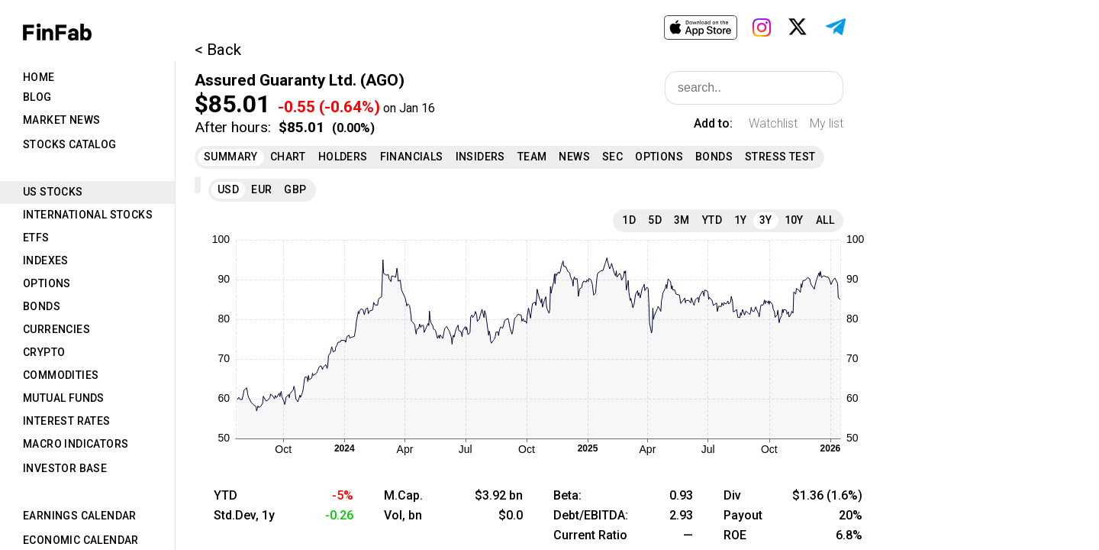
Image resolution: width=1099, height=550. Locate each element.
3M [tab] (682, 220)
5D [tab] (655, 220)
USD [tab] (228, 189)
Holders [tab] (343, 156)
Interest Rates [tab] (67, 421)
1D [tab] (629, 220)
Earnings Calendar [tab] (80, 516)
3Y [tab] (765, 220)
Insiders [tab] (480, 156)
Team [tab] (532, 156)
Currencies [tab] (56, 329)
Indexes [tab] (46, 260)
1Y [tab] (740, 220)
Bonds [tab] (41, 306)
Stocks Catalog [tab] (70, 144)
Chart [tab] (288, 156)
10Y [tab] (794, 220)
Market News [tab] (61, 120)
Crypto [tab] (44, 352)
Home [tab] (39, 77)
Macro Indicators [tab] (75, 444)
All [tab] (825, 220)
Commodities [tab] (60, 375)
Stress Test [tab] (780, 156)
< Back (218, 49)
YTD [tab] (712, 220)
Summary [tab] (231, 156)
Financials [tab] (411, 156)
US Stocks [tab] (53, 192)
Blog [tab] (37, 97)
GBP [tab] (295, 189)
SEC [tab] (612, 156)
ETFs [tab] (36, 237)
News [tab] (574, 156)
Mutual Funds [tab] (64, 398)
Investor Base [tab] (65, 468)
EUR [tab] (261, 189)
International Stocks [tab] (88, 215)
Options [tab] (47, 283)
